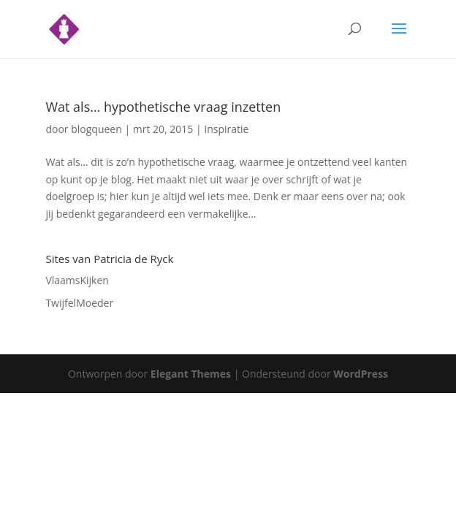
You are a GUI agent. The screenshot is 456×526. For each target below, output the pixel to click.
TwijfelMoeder (79, 303)
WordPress (360, 374)
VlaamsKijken (77, 280)
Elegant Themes (191, 374)
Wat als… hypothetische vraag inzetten (163, 106)
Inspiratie (226, 129)
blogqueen (96, 129)
